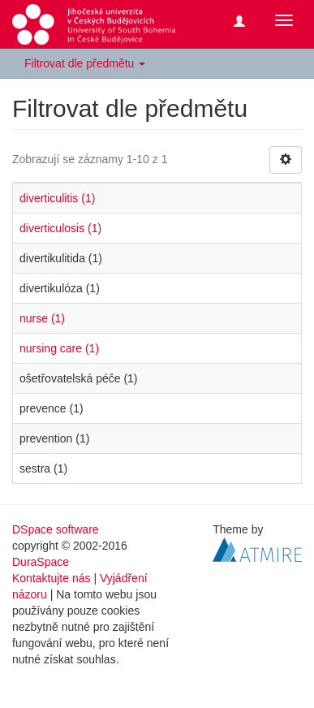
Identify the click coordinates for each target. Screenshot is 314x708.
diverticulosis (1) (60, 228)
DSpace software (55, 529)
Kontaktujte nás (51, 578)
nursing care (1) (59, 348)
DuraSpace (40, 561)
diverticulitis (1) (57, 198)
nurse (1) (42, 318)
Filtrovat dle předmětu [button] (84, 63)
